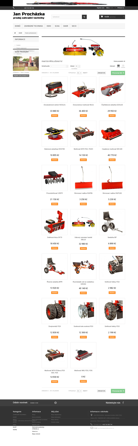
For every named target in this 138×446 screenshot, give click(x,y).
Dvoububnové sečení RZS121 (55, 105)
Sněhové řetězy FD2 (112, 282)
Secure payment (20, 56)
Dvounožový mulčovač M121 (83, 105)
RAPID (15, 429)
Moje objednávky (56, 414)
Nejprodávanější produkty (39, 419)
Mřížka (118, 66)
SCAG (57, 26)
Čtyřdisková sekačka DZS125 (112, 105)
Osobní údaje (55, 422)
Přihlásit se (120, 8)
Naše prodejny (20, 59)
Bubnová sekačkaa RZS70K (54, 149)
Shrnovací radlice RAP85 (83, 193)
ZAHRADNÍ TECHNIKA (33, 26)
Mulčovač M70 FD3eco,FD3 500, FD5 (55, 372)
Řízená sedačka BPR (54, 282)
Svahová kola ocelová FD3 (83, 326)
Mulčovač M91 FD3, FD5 (83, 370)
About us (18, 53)
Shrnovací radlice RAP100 (112, 193)
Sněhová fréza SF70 (54, 237)
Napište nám (100, 8)
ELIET (14, 427)
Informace (20, 39)
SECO (74, 26)
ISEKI (49, 26)
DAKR (65, 26)
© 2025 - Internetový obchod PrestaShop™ (25, 440)
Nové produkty (36, 417)
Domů (17, 26)
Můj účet (55, 411)
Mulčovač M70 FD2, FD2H (83, 149)
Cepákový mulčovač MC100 (112, 149)
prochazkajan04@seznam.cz (106, 428)
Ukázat (72, 66)
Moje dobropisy (55, 417)
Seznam (123, 66)
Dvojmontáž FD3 (55, 326)
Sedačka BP (112, 237)
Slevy (33, 414)
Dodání (18, 44)
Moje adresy (54, 419)
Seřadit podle (46, 66)
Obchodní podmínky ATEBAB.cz (25, 50)
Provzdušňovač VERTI (54, 193)
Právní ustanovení (21, 47)
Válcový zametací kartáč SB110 (83, 238)
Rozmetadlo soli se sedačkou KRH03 (83, 283)
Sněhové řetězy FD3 (112, 326)
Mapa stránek (36, 434)
